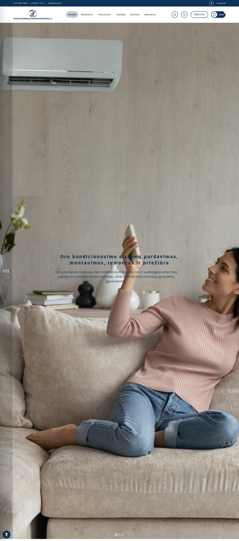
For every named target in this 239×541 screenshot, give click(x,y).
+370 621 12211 (38, 3)
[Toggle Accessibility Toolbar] (6, 534)
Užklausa (199, 14)
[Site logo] (32, 14)
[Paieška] (184, 14)
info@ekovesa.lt (55, 3)
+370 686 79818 (20, 3)
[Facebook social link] (211, 3)
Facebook (221, 3)
